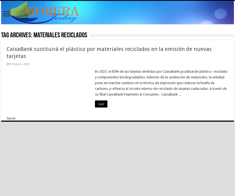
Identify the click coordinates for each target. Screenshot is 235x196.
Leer (101, 104)
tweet (11, 118)
